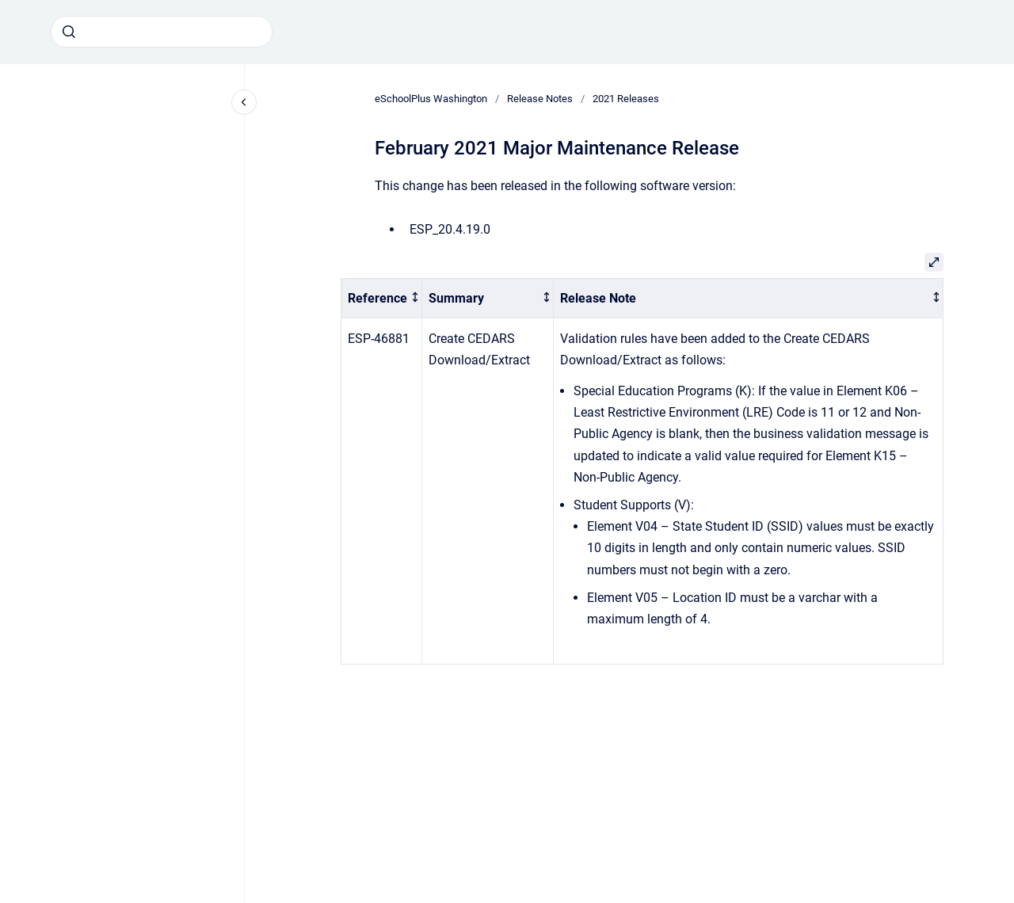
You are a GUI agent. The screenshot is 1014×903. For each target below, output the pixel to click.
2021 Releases (626, 99)
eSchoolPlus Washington (431, 99)
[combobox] (161, 32)
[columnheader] (381, 298)
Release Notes (540, 99)
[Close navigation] (244, 102)
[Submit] (69, 31)
